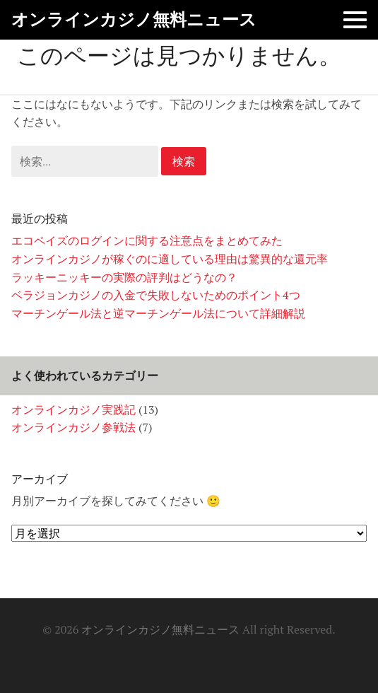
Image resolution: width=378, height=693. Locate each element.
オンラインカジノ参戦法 (73, 427)
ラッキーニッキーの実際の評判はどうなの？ (124, 277)
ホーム (128, 657)
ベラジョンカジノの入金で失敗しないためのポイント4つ (155, 295)
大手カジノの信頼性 (209, 657)
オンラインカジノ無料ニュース (133, 19)
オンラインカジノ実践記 (73, 409)
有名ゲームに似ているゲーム (236, 657)
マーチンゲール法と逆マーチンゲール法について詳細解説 (158, 313)
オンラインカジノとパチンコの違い (155, 657)
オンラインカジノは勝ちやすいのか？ (182, 657)
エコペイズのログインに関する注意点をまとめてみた (147, 240)
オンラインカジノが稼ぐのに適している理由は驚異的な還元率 (169, 259)
